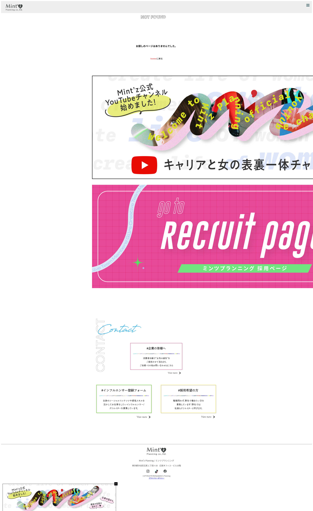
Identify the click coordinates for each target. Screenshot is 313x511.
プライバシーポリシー (156, 478)
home (153, 58)
